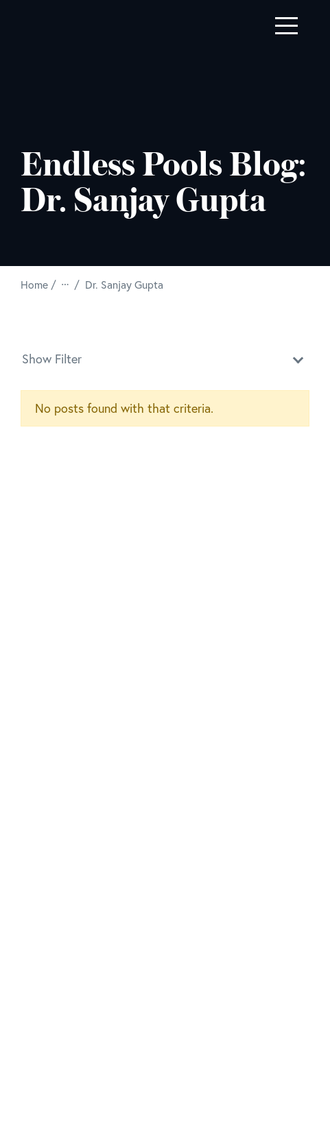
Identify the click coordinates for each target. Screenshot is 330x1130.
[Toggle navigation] (286, 25)
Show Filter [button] (165, 357)
